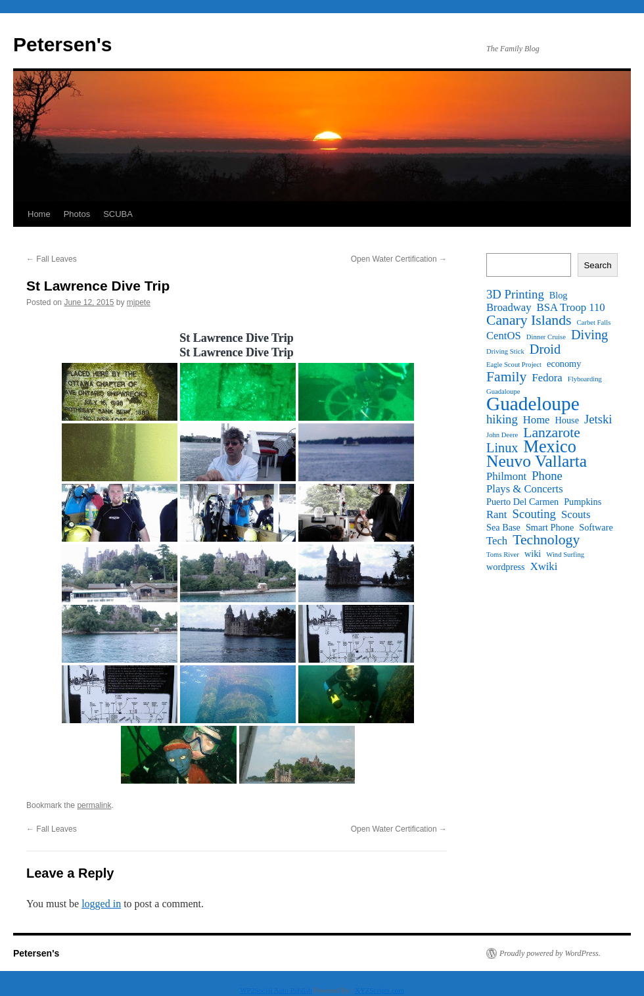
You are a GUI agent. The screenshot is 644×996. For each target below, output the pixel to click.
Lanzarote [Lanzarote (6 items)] (551, 433)
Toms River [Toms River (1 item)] (502, 554)
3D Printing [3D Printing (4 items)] (515, 294)
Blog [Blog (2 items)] (558, 295)
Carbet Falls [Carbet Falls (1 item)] (594, 322)
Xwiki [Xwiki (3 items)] (544, 567)
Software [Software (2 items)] (596, 527)
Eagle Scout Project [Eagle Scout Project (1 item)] (513, 364)
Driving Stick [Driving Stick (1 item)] (505, 351)
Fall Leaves (51, 259)
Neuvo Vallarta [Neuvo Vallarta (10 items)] (536, 461)
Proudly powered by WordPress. (550, 953)
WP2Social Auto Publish (275, 990)
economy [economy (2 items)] (564, 363)
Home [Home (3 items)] (536, 420)
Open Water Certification (399, 259)
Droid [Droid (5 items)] (545, 349)
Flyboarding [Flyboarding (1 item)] (585, 379)
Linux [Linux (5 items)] (502, 448)
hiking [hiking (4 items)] (502, 419)
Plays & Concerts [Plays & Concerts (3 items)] (524, 489)
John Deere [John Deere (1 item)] (502, 435)
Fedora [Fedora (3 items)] (547, 378)
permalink (94, 805)
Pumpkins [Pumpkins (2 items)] (582, 501)
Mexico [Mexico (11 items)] (549, 447)
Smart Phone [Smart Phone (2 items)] (550, 527)
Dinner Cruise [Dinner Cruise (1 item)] (546, 337)
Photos (77, 214)
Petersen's (62, 44)
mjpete (138, 302)
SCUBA (118, 214)
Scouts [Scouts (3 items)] (575, 515)
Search (597, 265)
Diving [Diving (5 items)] (589, 335)
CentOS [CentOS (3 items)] (503, 336)
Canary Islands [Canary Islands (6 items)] (529, 320)
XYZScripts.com (379, 990)
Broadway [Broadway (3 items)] (509, 308)
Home (39, 214)
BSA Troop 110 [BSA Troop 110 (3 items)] (571, 308)
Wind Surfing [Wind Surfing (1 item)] (565, 554)
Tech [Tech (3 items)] (496, 541)
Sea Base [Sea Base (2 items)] (503, 527)
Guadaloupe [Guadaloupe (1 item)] (503, 391)
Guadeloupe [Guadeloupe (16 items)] (533, 404)
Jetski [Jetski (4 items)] (598, 419)
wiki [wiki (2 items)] (532, 553)
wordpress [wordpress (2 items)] (505, 566)
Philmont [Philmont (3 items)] (506, 477)
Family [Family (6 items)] (506, 377)
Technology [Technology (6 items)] (546, 540)
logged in (101, 903)
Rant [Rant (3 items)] (496, 515)
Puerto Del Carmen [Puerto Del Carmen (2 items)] (522, 501)
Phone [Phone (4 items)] (547, 476)
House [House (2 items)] (567, 420)
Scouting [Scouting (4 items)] (534, 514)
